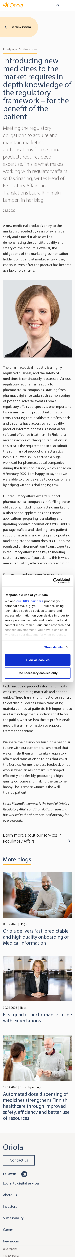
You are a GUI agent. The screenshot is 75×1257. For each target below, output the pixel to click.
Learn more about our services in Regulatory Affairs (32, 838)
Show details (53, 647)
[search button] (56, 5)
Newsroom (29, 49)
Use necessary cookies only (37, 673)
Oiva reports (10, 1249)
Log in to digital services (21, 1183)
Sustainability (13, 1218)
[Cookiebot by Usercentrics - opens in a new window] (53, 580)
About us (10, 1195)
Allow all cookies (37, 659)
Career (8, 1229)
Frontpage (10, 49)
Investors (10, 1206)
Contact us (19, 1160)
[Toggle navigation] (69, 6)
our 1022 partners (29, 601)
